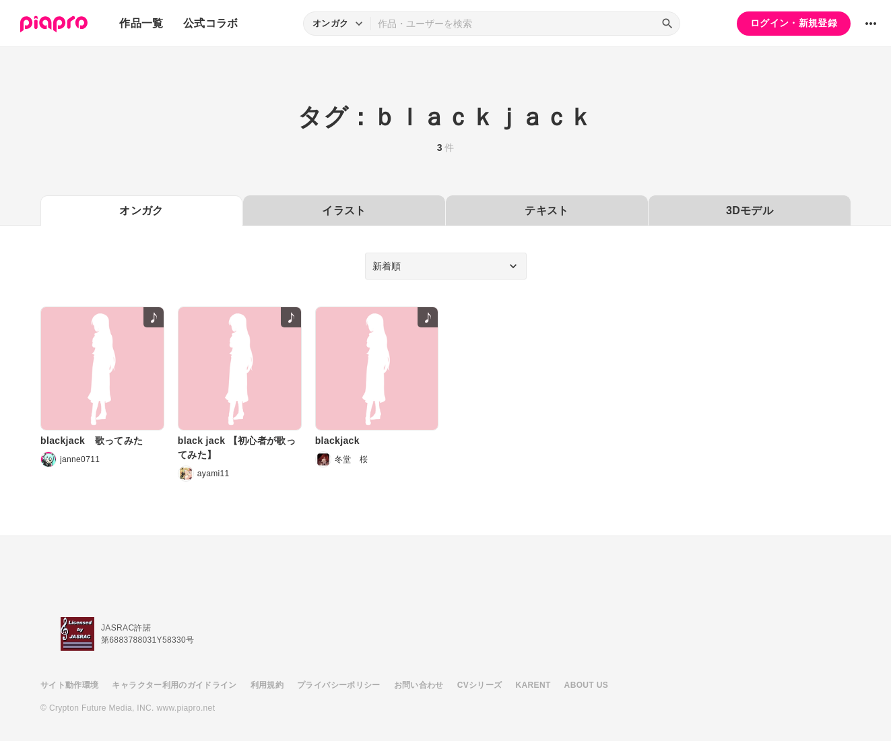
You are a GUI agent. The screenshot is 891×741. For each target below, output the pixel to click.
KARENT (533, 685)
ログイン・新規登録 (793, 23)
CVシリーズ (479, 685)
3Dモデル (749, 210)
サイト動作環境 (69, 685)
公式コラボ (210, 23)
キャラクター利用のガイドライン (174, 685)
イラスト (344, 210)
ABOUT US (586, 685)
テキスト (546, 210)
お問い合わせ (419, 685)
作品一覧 (141, 23)
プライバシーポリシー (339, 685)
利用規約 (267, 685)
